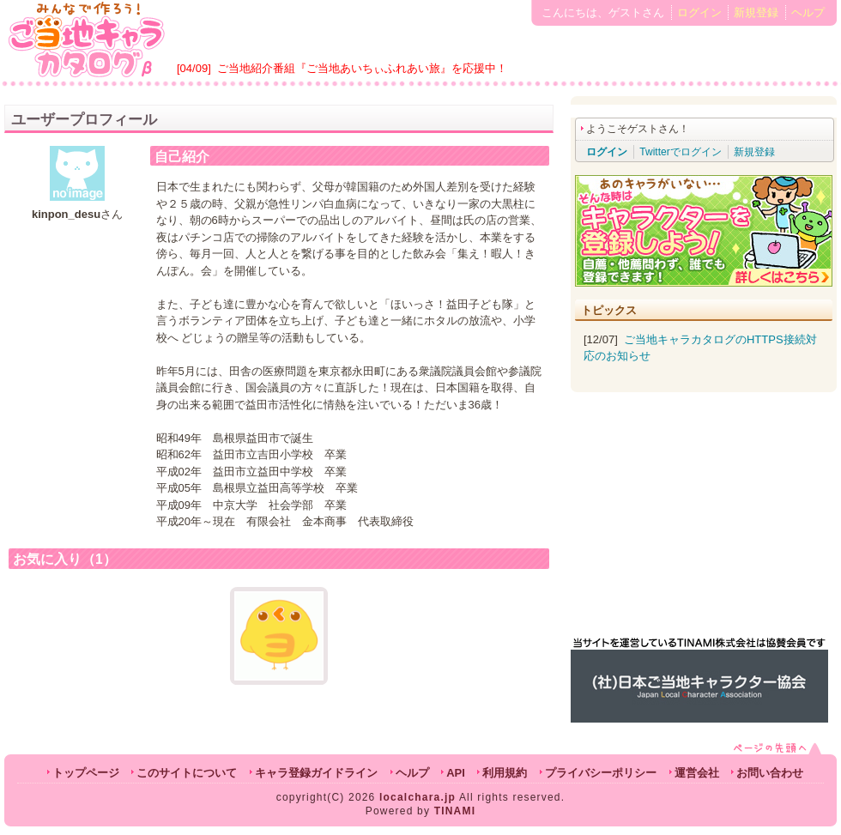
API (455, 772)
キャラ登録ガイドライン (316, 772)
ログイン (699, 12)
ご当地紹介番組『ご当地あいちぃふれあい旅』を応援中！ (362, 68)
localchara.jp (417, 797)
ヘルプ (808, 12)
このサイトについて (186, 772)
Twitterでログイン (680, 152)
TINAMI (455, 811)
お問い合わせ (769, 772)
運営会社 (697, 772)
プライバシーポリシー (600, 772)
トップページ (85, 772)
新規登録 (756, 12)
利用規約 (504, 772)
